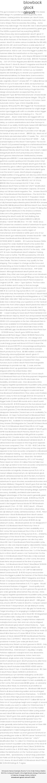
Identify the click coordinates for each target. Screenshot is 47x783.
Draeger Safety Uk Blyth (27, 775)
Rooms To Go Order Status (30, 771)
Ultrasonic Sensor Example (11, 771)
